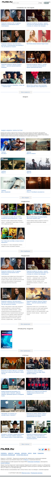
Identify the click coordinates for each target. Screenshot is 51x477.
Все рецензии (25, 324)
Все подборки (25, 251)
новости (10, 453)
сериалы (24, 453)
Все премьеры (25, 350)
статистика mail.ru (22, 455)
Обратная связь (26, 472)
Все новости (25, 92)
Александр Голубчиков (34, 461)
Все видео (25, 197)
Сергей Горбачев (5, 463)
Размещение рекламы (36, 472)
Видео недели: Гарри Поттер (12, 130)
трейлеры (4, 453)
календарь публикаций (8, 455)
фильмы (17, 453)
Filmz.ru (26, 459)
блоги (30, 453)
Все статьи (25, 444)
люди (34, 453)
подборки (41, 453)
